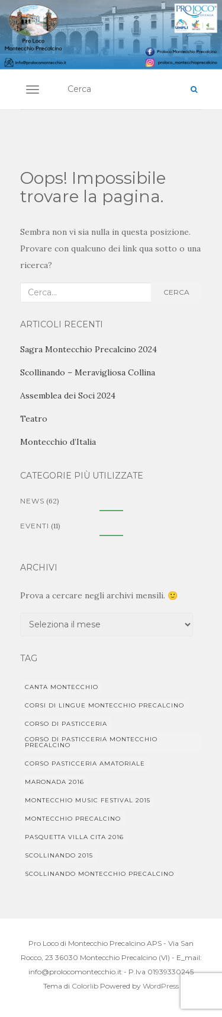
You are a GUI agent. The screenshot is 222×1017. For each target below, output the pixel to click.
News (32, 500)
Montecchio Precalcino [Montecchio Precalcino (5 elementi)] (73, 818)
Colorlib (85, 985)
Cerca (176, 292)
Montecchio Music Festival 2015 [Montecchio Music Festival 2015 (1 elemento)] (87, 800)
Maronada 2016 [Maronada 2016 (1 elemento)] (54, 782)
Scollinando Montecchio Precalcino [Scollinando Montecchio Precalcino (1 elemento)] (99, 874)
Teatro (33, 418)
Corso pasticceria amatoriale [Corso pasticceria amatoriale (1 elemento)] (85, 763)
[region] (111, 34)
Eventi (34, 525)
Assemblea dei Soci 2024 (67, 395)
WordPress (161, 985)
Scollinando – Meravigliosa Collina (87, 372)
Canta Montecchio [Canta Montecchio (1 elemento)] (61, 687)
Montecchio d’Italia (58, 441)
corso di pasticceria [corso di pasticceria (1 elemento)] (66, 724)
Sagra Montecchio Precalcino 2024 (88, 349)
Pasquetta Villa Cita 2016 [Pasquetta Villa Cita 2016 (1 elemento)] (74, 837)
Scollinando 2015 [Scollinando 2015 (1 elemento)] (59, 855)
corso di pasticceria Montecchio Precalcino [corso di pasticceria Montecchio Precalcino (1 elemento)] (91, 742)
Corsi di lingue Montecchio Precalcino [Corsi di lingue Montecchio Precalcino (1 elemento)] (104, 705)
